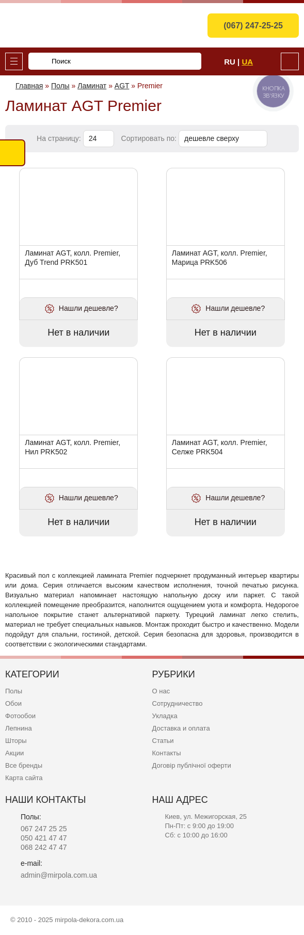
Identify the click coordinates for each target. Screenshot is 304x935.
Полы (13, 691)
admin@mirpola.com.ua (59, 875)
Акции (14, 753)
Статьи (163, 740)
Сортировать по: (150, 138)
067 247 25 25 (44, 829)
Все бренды (23, 765)
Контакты (166, 753)
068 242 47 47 (44, 847)
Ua (247, 61)
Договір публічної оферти (191, 765)
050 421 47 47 (44, 838)
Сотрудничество (177, 703)
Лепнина (18, 728)
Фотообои (20, 716)
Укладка (165, 716)
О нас (161, 691)
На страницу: (60, 138)
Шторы (16, 740)
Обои (13, 703)
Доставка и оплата (181, 728)
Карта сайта (23, 778)
